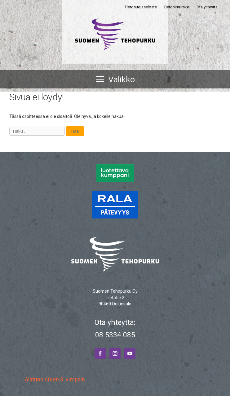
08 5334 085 (115, 335)
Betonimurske (176, 7)
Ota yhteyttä (207, 7)
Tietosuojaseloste (141, 7)
